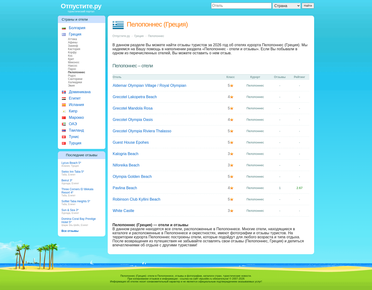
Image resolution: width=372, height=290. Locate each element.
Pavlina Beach (125, 188)
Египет (75, 98)
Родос (72, 75)
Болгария (77, 28)
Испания (76, 105)
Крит (71, 59)
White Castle (123, 211)
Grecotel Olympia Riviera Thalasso (142, 131)
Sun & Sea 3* (70, 210)
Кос (70, 55)
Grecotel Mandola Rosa (133, 108)
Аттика (72, 39)
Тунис (74, 137)
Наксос (72, 65)
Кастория (74, 49)
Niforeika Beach (126, 165)
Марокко (76, 117)
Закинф (73, 45)
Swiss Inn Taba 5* (72, 171)
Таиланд (76, 130)
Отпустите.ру (81, 6)
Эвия (71, 85)
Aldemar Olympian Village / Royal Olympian (149, 85)
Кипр (73, 111)
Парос (72, 69)
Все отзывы (70, 231)
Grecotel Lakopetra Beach (135, 97)
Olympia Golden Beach (132, 177)
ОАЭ (73, 124)
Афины (72, 42)
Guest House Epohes (131, 142)
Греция (75, 34)
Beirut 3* (66, 180)
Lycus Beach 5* (71, 163)
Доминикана (80, 92)
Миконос (73, 62)
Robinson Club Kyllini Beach (136, 199)
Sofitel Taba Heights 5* (75, 201)
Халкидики (75, 82)
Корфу (72, 52)
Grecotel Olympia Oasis (133, 120)
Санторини (75, 79)
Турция (75, 143)
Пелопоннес (156, 36)
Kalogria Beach (126, 154)
